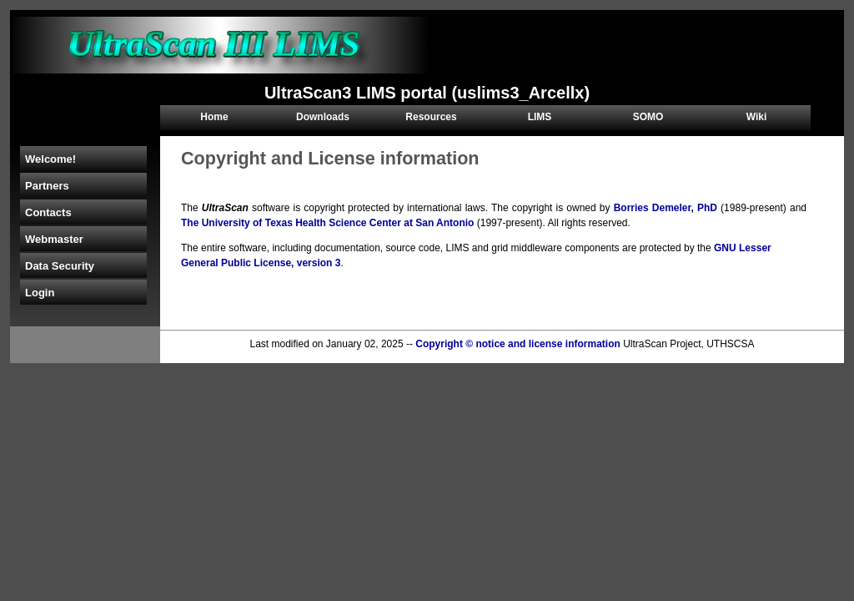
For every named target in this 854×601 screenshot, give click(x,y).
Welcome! (50, 159)
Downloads (322, 117)
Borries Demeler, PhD (665, 208)
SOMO (648, 117)
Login (39, 292)
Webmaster (54, 239)
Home (214, 117)
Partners (47, 185)
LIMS (540, 117)
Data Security (59, 266)
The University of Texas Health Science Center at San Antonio (327, 223)
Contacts (48, 212)
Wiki (756, 117)
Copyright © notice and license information (517, 344)
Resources (430, 117)
